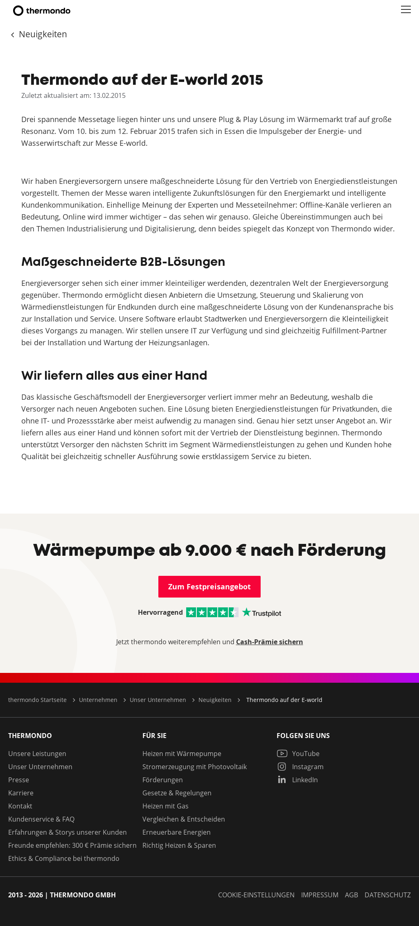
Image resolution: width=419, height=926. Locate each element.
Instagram (300, 766)
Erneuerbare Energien (176, 832)
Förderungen (162, 779)
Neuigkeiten (42, 34)
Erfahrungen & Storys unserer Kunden (67, 832)
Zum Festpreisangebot (209, 587)
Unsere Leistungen (37, 753)
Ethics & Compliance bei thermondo (63, 858)
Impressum (319, 894)
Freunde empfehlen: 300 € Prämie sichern (72, 845)
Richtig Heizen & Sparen (179, 845)
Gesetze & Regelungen (177, 792)
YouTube (298, 753)
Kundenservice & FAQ (41, 819)
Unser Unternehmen (40, 766)
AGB (351, 894)
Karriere (21, 792)
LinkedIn (297, 779)
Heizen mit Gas (165, 806)
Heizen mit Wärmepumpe (181, 753)
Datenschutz (388, 894)
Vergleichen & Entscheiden (183, 819)
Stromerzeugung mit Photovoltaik (194, 766)
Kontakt (20, 806)
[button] (405, 10)
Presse (18, 779)
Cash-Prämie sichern (269, 641)
